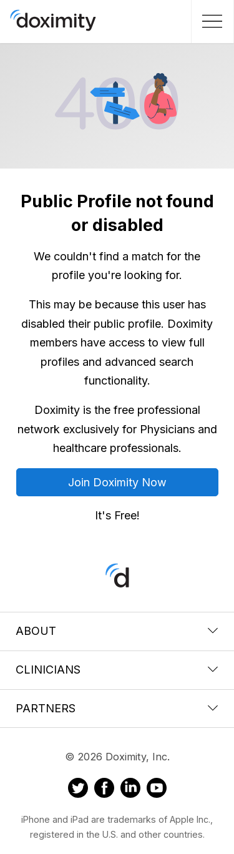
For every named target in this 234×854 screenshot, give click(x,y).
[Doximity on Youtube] (157, 790)
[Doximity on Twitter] (78, 790)
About (117, 630)
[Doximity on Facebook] (104, 790)
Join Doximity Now (117, 482)
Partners (117, 708)
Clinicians (117, 669)
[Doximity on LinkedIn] (130, 790)
